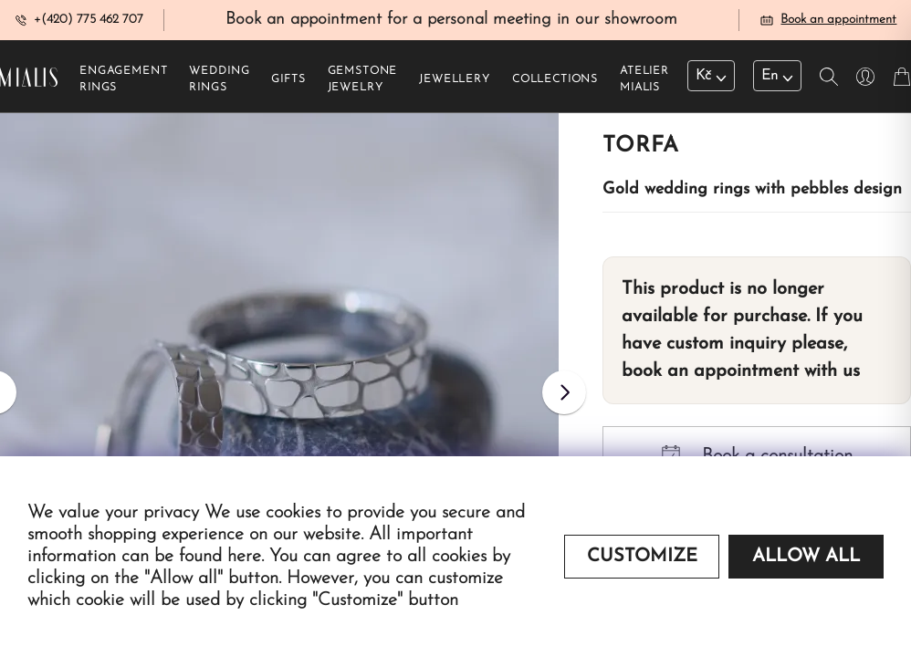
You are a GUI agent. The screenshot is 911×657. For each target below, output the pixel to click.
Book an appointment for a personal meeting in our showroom (451, 21)
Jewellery (454, 83)
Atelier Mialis (644, 83)
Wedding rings (219, 83)
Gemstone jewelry (363, 83)
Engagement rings (123, 83)
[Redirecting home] (29, 80)
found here (220, 557)
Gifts (288, 83)
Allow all (806, 557)
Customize (642, 557)
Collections (555, 83)
